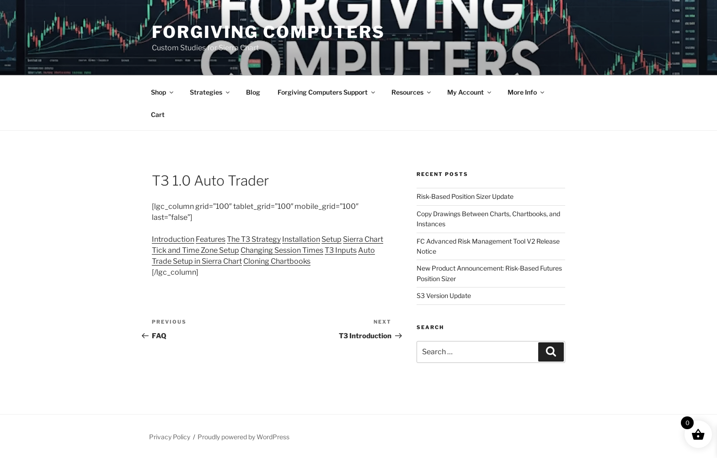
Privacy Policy (169, 437)
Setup (331, 239)
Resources (411, 92)
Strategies (210, 92)
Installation (301, 239)
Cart (158, 114)
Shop (163, 92)
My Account (469, 92)
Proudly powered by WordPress (243, 437)
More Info (527, 92)
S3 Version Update (444, 295)
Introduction (173, 239)
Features (210, 239)
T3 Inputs (341, 250)
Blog (253, 92)
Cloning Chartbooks (276, 261)
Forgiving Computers (268, 32)
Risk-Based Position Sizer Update (465, 196)
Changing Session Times (282, 250)
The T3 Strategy (254, 239)
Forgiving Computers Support (327, 92)
